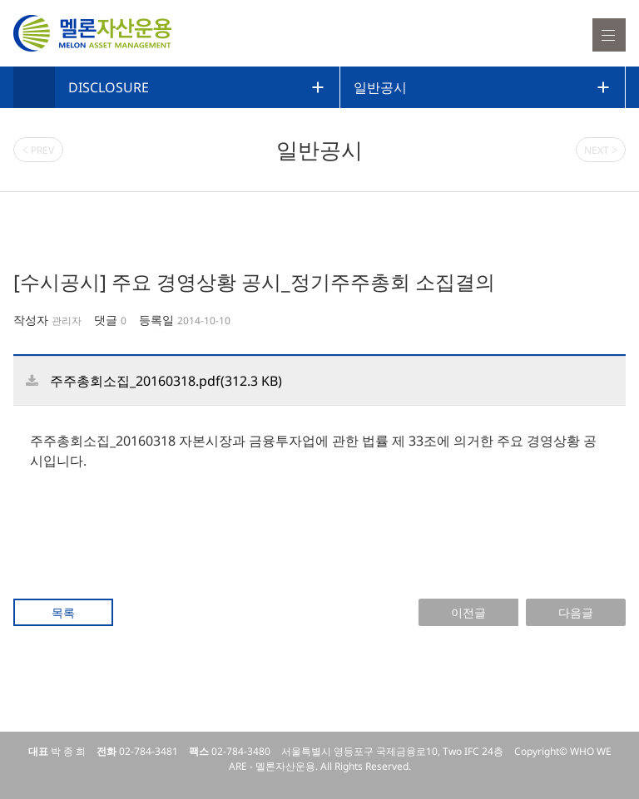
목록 (63, 612)
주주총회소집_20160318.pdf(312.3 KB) (166, 381)
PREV (38, 149)
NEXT (601, 149)
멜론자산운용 (92, 33)
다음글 (575, 612)
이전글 (468, 612)
